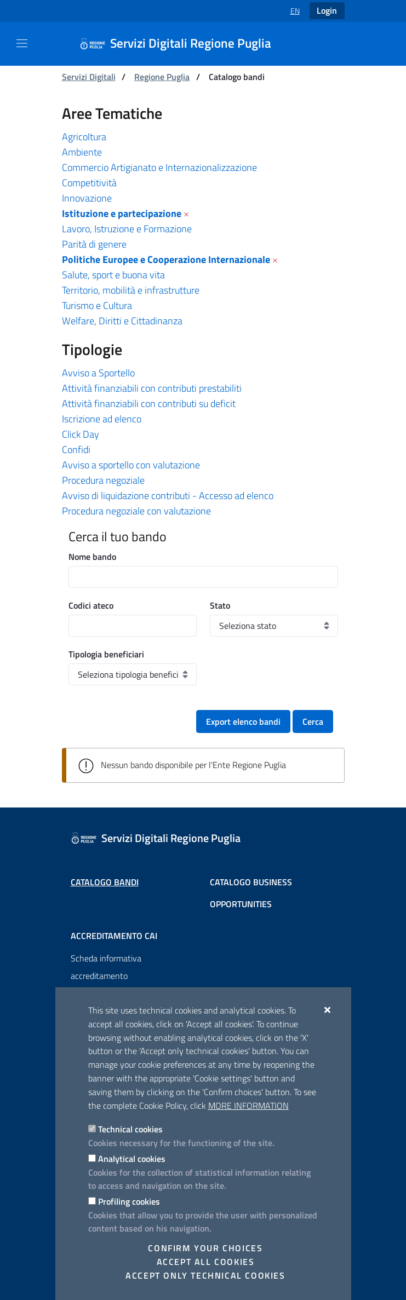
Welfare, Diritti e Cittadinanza (122, 320)
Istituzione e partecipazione (121, 213)
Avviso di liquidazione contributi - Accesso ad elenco (167, 495)
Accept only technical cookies (205, 1275)
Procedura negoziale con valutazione (136, 510)
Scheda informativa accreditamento (106, 967)
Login (327, 10)
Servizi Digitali (89, 76)
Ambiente (82, 152)
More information (248, 1105)
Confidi (76, 449)
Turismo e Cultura (97, 305)
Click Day (80, 434)
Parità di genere (94, 244)
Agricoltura (84, 136)
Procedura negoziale (103, 480)
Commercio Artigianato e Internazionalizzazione (159, 167)
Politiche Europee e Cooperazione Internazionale (166, 259)
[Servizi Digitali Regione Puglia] (181, 44)
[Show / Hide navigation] (21, 43)
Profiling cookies (129, 1201)
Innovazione (87, 198)
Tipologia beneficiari (106, 654)
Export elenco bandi (243, 721)
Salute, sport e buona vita (113, 274)
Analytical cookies (131, 1158)
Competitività (89, 182)
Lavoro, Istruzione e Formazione (127, 228)
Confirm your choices (205, 1247)
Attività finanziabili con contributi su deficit (149, 403)
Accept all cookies (206, 1261)
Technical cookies (130, 1129)
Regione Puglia (162, 76)
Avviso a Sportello (98, 372)
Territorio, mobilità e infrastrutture (130, 290)
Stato (220, 605)
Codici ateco (90, 605)
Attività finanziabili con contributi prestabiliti (152, 388)
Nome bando (92, 556)
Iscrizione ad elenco (101, 418)
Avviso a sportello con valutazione (131, 464)
